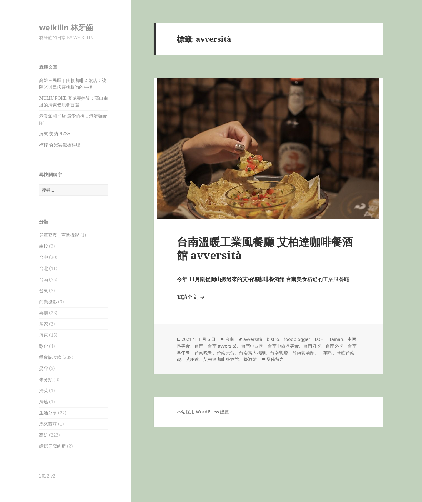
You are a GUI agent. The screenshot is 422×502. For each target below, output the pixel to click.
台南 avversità (222, 346)
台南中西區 (252, 346)
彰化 (43, 346)
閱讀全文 (191, 297)
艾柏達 (192, 359)
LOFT (320, 339)
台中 (43, 257)
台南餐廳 (279, 352)
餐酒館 (250, 359)
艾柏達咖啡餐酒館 (221, 359)
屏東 (43, 335)
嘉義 (43, 313)
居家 (43, 324)
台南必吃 (334, 346)
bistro (273, 339)
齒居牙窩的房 (52, 446)
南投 (43, 246)
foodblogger (297, 339)
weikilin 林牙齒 (66, 27)
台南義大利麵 (252, 352)
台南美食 (225, 352)
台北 (43, 268)
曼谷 (43, 368)
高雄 (43, 435)
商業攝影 (48, 302)
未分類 (46, 379)
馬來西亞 (48, 424)
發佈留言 (275, 359)
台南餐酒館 (303, 352)
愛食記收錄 (50, 357)
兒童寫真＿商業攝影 (59, 235)
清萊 (43, 391)
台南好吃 (312, 346)
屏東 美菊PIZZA (55, 134)
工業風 (325, 352)
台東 (43, 291)
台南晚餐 (203, 352)
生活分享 (48, 413)
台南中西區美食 (283, 346)
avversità (252, 339)
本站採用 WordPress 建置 (203, 412)
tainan (336, 339)
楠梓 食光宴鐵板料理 (59, 145)
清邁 (43, 402)
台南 (43, 279)
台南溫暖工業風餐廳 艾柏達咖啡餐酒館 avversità (265, 248)
